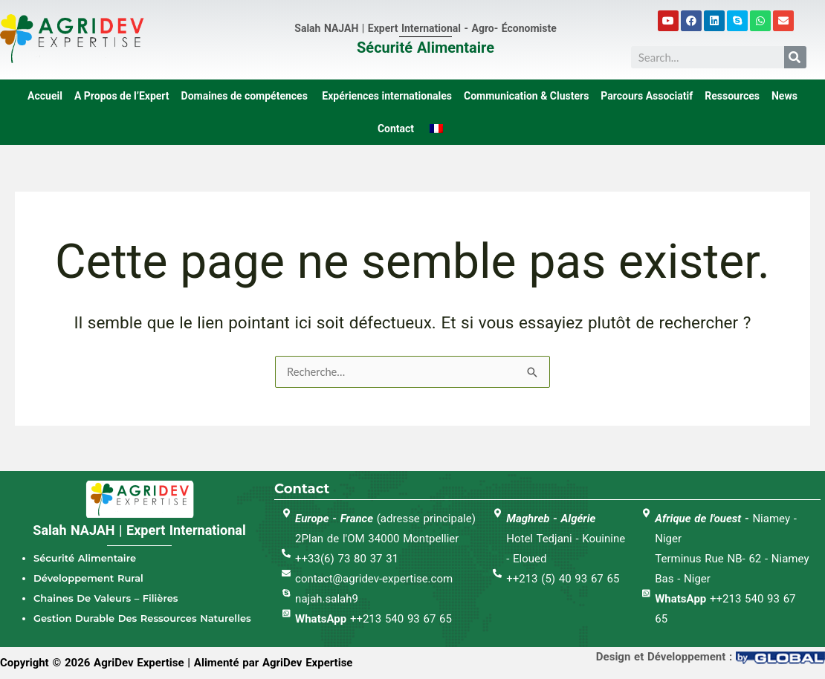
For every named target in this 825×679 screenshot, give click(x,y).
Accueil (45, 96)
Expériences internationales (386, 96)
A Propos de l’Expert (121, 96)
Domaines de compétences (244, 96)
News (784, 96)
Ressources (732, 96)
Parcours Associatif (647, 96)
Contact (396, 128)
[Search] (795, 57)
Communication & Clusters (526, 96)
